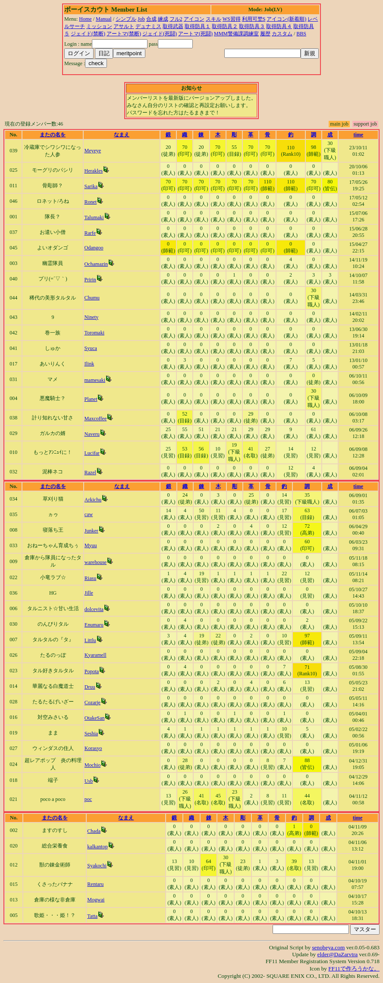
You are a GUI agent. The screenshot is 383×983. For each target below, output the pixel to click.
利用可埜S (254, 19)
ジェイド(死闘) (159, 34)
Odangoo (93, 248)
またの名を (53, 135)
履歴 (265, 34)
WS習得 (232, 19)
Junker (91, 531)
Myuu (91, 545)
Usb (89, 781)
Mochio (92, 765)
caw (89, 514)
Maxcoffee (95, 419)
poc (88, 799)
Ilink (89, 364)
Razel (90, 472)
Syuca (90, 348)
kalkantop (97, 847)
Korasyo (93, 748)
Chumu (91, 298)
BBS (301, 34)
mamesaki (94, 380)
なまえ (121, 135)
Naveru (91, 434)
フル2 (176, 19)
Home (85, 19)
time (358, 135)
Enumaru (94, 625)
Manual (104, 19)
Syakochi (97, 866)
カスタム (282, 34)
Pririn (90, 280)
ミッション (99, 26)
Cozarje (92, 702)
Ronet (90, 202)
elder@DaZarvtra (337, 954)
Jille (89, 593)
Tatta (92, 916)
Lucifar (91, 453)
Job (141, 19)
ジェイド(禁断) (88, 34)
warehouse (96, 562)
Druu (90, 687)
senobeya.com (328, 947)
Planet (90, 399)
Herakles (93, 171)
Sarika (90, 186)
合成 (151, 19)
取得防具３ (252, 26)
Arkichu (93, 500)
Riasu (90, 578)
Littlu (90, 640)
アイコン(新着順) (286, 19)
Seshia (91, 734)
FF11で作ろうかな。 (354, 968)
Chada (93, 831)
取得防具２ (225, 26)
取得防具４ (279, 26)
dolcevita (94, 609)
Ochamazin (96, 264)
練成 (163, 19)
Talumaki (94, 217)
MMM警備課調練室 (236, 34)
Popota (92, 671)
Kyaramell (96, 655)
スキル (213, 19)
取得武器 (173, 26)
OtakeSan (95, 718)
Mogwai (95, 900)
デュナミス (148, 26)
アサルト (123, 26)
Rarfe (90, 233)
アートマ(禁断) (124, 34)
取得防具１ (197, 26)
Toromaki (94, 333)
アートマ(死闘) (195, 34)
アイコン (194, 19)
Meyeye (92, 151)
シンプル (126, 19)
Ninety (91, 317)
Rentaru (95, 884)
